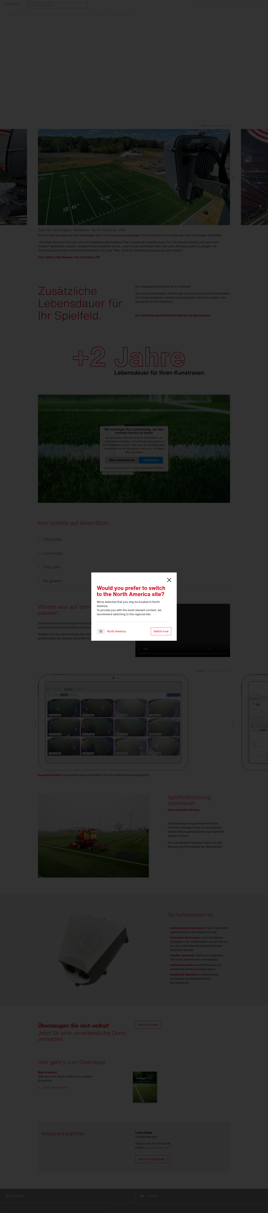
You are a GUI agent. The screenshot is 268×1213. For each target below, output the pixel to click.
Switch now (161, 631)
